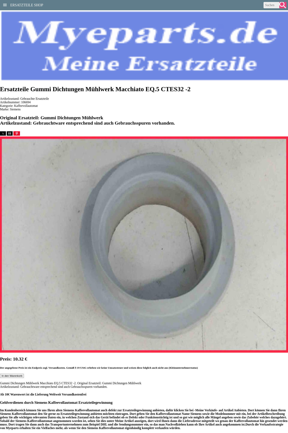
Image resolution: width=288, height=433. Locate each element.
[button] (3, 133)
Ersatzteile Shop (26, 4)
